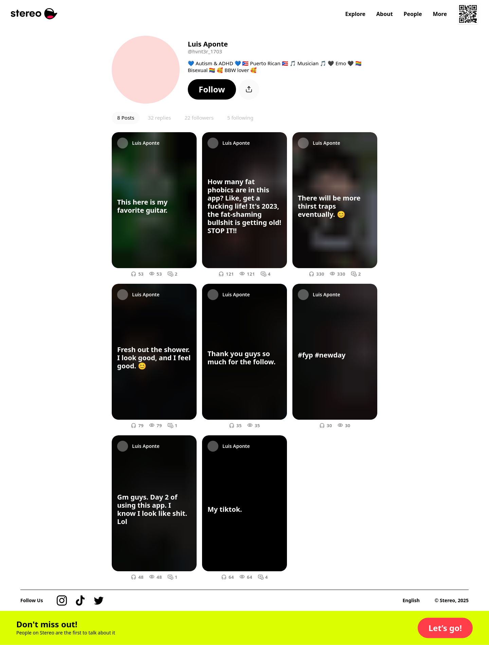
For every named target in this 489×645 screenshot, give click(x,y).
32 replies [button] (159, 117)
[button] (212, 89)
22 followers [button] (198, 117)
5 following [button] (240, 117)
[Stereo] (34, 13)
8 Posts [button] (125, 117)
